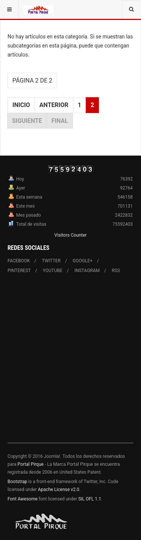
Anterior (53, 105)
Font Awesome (23, 499)
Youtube (52, 270)
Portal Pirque (31, 464)
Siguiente (27, 120)
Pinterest (19, 270)
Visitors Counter (71, 235)
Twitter (51, 260)
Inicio (21, 105)
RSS (116, 270)
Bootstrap (17, 481)
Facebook (19, 260)
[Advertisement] (70, 362)
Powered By (42, 521)
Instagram (87, 270)
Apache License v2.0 (58, 489)
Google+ (82, 260)
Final (60, 120)
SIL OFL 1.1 (89, 499)
